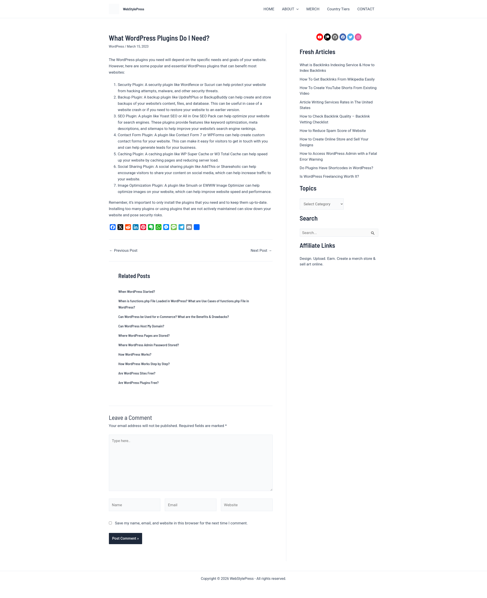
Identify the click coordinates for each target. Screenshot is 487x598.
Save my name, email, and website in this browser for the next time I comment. (181, 523)
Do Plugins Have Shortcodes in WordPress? (336, 168)
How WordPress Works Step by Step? (144, 363)
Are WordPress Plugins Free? (138, 382)
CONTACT (365, 9)
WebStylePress (133, 9)
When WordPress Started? (136, 291)
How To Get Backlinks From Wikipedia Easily (337, 79)
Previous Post (123, 250)
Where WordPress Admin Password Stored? (148, 345)
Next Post (261, 250)
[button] (296, 9)
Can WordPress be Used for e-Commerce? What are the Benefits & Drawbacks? (173, 316)
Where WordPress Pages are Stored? (144, 335)
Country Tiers (338, 9)
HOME (268, 9)
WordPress (116, 46)
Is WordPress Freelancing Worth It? (329, 176)
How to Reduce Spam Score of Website (333, 130)
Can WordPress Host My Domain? (141, 326)
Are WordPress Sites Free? (136, 373)
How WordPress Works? (134, 354)
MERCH (312, 9)
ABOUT (290, 9)
